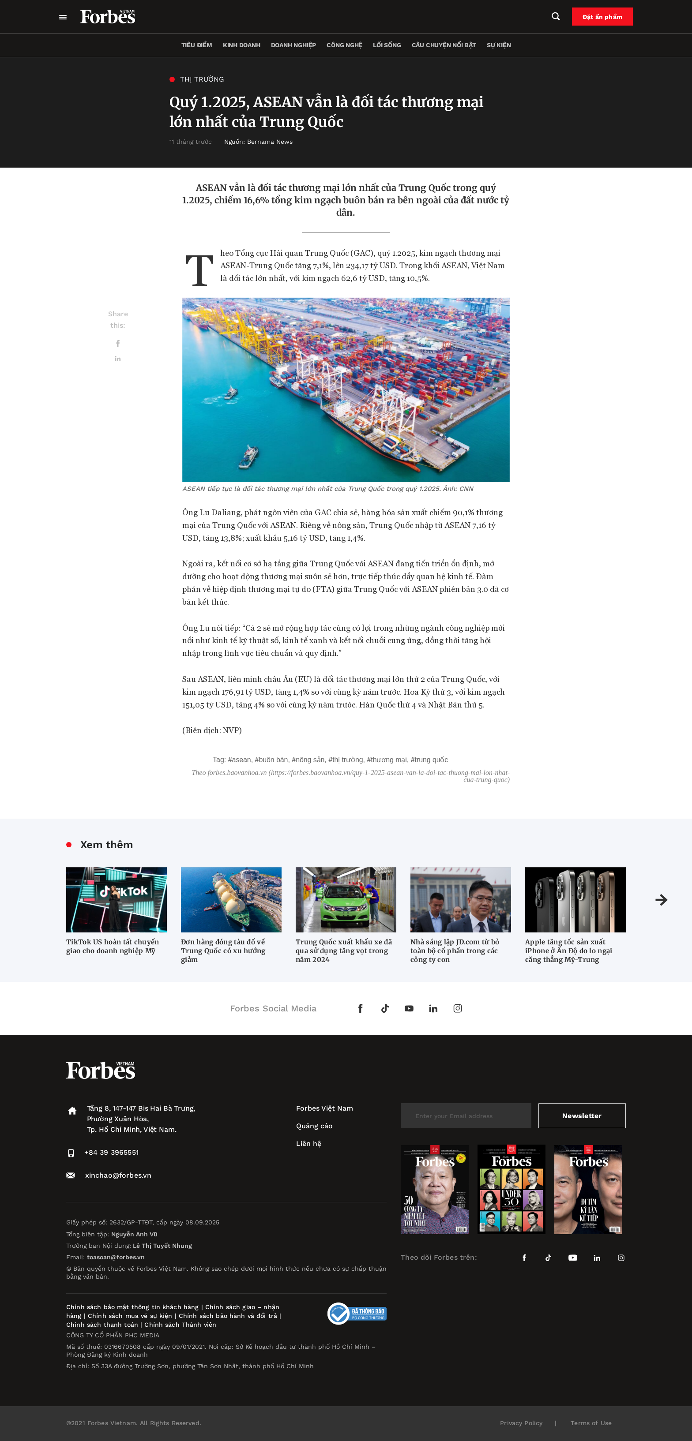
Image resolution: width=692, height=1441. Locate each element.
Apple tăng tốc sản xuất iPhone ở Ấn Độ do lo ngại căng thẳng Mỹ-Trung (569, 951)
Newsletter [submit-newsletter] (582, 1116)
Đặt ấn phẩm (602, 16)
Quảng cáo (314, 1126)
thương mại (388, 760)
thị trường (347, 760)
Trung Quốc (431, 760)
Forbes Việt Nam (324, 1108)
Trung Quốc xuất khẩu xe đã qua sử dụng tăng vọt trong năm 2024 (344, 951)
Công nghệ (344, 45)
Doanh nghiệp (293, 45)
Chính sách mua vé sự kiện (131, 1315)
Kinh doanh (241, 45)
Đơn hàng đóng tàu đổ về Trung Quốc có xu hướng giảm (223, 951)
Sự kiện (499, 45)
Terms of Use (591, 1422)
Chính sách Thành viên (180, 1324)
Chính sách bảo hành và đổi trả (228, 1315)
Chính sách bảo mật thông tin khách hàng (132, 1306)
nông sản (310, 760)
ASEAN (241, 760)
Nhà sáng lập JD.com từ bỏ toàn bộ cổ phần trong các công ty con (455, 951)
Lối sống (387, 45)
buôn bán (273, 760)
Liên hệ (308, 1143)
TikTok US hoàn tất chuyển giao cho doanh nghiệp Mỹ (112, 946)
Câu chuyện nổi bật (444, 45)
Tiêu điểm (196, 45)
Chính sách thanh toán (102, 1324)
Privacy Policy (521, 1422)
